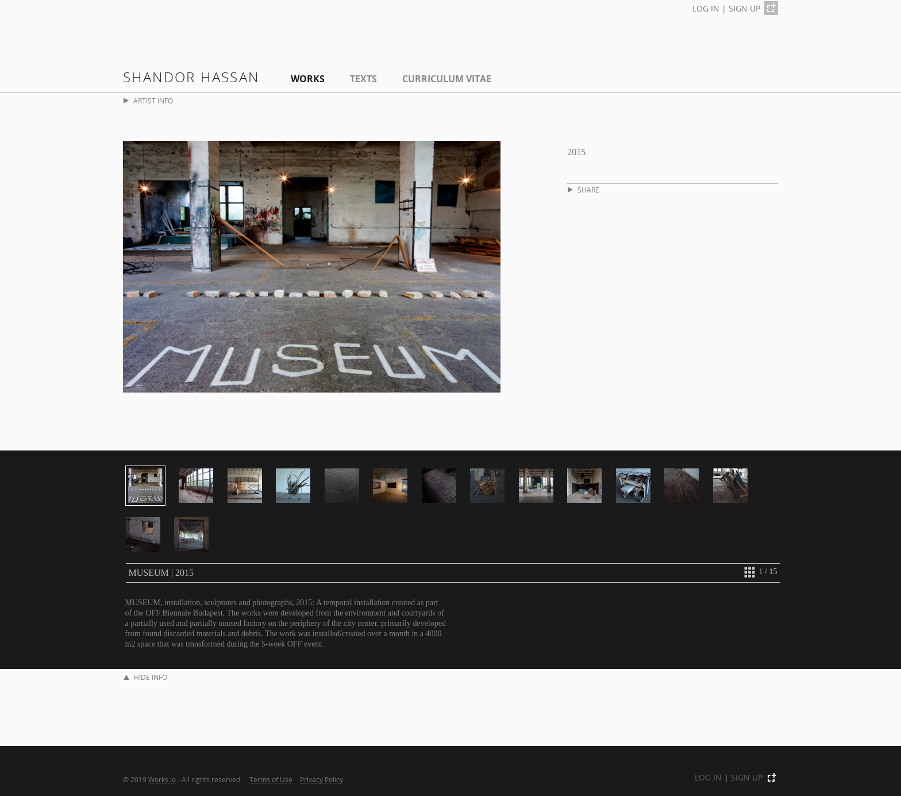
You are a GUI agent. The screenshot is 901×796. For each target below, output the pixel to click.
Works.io (162, 779)
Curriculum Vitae (446, 78)
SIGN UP (744, 8)
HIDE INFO (145, 677)
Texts (363, 78)
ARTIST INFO (148, 101)
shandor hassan (191, 76)
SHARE (583, 190)
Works (308, 78)
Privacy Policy (321, 779)
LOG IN (705, 8)
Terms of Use (270, 779)
